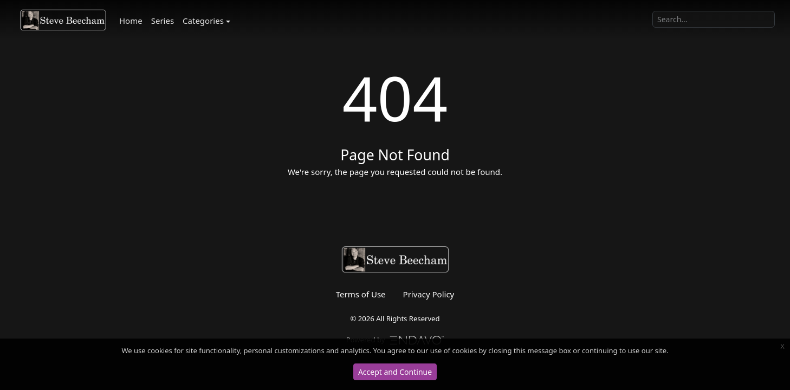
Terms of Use (361, 294)
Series (162, 20)
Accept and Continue (395, 372)
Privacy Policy (429, 294)
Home (131, 20)
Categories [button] (203, 20)
